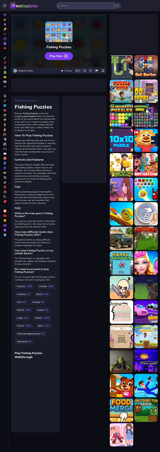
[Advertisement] (59, 85)
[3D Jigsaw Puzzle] (146, 140)
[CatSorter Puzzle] (146, 66)
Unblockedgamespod (30, 333)
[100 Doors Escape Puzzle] (146, 91)
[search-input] (86, 5)
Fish (21, 302)
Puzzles (25, 101)
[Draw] (121, 312)
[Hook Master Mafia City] (146, 385)
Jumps (42, 310)
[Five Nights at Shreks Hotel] (121, 361)
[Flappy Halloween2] (146, 361)
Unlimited (24, 341)
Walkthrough (24, 357)
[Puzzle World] (121, 91)
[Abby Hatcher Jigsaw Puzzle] (146, 165)
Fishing (38, 302)
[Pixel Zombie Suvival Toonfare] (146, 287)
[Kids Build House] (121, 385)
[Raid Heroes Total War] (121, 287)
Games (17, 101)
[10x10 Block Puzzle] (146, 115)
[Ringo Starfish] (121, 263)
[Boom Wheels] (146, 312)
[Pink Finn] (121, 336)
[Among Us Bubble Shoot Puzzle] (146, 189)
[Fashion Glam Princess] (146, 263)
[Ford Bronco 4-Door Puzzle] (121, 238)
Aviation (23, 294)
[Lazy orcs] (146, 238)
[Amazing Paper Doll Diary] (121, 434)
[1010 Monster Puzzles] (121, 115)
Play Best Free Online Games (24, 5)
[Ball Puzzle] (121, 66)
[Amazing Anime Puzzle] (121, 189)
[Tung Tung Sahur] (146, 410)
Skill (44, 326)
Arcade (33, 101)
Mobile (42, 318)
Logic (22, 318)
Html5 (24, 310)
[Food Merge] (121, 410)
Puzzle (24, 326)
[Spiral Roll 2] (121, 214)
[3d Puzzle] (121, 165)
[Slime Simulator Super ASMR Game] (146, 214)
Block (42, 294)
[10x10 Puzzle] (121, 140)
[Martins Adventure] (146, 336)
